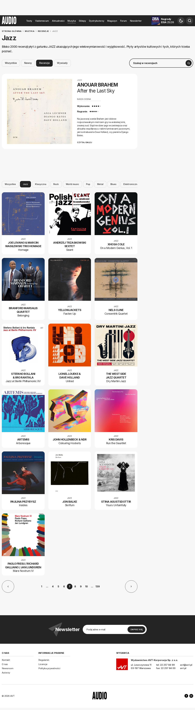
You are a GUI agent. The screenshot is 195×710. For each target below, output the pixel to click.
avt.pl (183, 668)
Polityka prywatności (49, 668)
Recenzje (44, 63)
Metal (100, 184)
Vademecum (42, 20)
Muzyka (71, 20)
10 (86, 586)
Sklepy (82, 20)
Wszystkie (11, 63)
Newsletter (136, 20)
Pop (88, 184)
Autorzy (6, 672)
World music (72, 184)
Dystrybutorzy (96, 20)
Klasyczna (40, 184)
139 (98, 586)
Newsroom (7, 668)
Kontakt (6, 660)
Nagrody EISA (167, 21)
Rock (56, 184)
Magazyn (112, 20)
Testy (29, 20)
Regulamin (43, 660)
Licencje (42, 664)
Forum (123, 20)
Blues (113, 184)
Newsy (28, 63)
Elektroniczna (130, 184)
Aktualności (58, 20)
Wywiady (62, 63)
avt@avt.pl (186, 664)
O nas (5, 664)
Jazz (25, 184)
